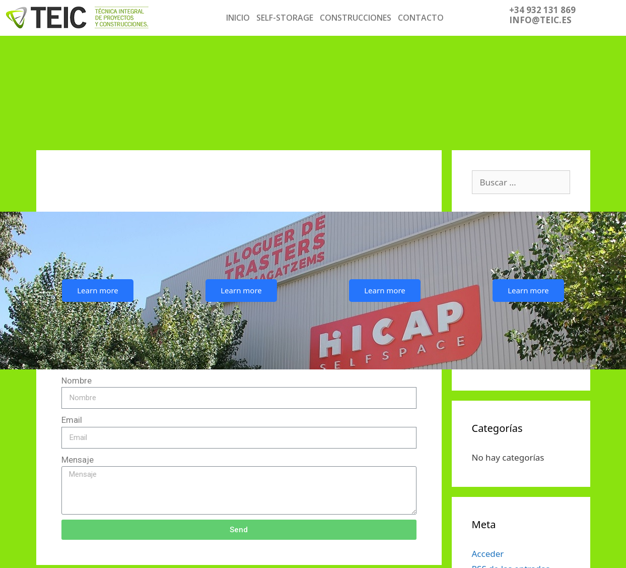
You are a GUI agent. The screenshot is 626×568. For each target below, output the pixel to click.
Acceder (488, 449)
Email (71, 315)
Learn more (97, 186)
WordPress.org (501, 495)
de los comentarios (518, 480)
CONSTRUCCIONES (355, 17)
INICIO (238, 17)
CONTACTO (421, 17)
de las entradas (511, 465)
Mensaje (77, 355)
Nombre (76, 276)
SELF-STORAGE (284, 17)
